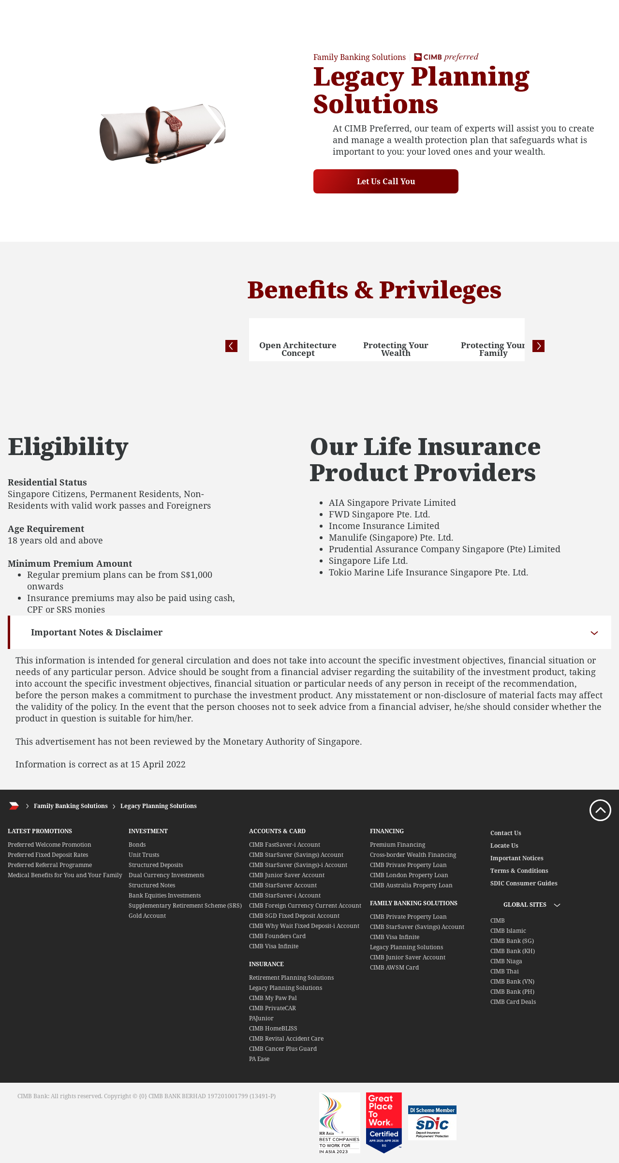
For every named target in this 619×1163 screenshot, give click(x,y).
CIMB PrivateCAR (272, 1008)
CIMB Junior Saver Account (286, 875)
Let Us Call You (386, 181)
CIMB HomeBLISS (273, 1028)
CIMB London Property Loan (409, 875)
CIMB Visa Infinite (273, 946)
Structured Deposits (156, 865)
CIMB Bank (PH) (512, 991)
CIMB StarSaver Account (283, 885)
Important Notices (517, 858)
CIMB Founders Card (277, 936)
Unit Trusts (144, 855)
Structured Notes (152, 885)
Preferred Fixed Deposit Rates (48, 855)
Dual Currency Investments (166, 875)
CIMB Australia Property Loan (411, 885)
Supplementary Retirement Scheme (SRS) (185, 905)
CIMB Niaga (506, 961)
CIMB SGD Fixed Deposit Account (294, 916)
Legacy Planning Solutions (158, 806)
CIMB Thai (504, 971)
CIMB (497, 920)
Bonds (137, 844)
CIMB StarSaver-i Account (285, 895)
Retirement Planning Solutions (291, 977)
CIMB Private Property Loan (408, 865)
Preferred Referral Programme (50, 865)
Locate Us (504, 845)
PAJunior (261, 1018)
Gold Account (147, 916)
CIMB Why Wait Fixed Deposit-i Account (304, 926)
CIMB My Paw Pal (273, 998)
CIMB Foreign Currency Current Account (305, 905)
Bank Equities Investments (165, 895)
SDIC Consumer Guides (524, 883)
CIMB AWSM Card (394, 967)
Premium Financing (397, 844)
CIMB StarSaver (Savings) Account (296, 855)
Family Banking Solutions (71, 806)
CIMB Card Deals (513, 1002)
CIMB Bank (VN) (512, 981)
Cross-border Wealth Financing (413, 855)
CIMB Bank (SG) (512, 941)
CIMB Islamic (508, 931)
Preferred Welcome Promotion (49, 844)
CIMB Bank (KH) (512, 951)
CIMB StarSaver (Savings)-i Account (298, 865)
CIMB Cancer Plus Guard (283, 1049)
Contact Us (505, 833)
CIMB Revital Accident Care (286, 1038)
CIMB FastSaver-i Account (284, 844)
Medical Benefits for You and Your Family (65, 875)
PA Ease (259, 1059)
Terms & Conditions (519, 871)
